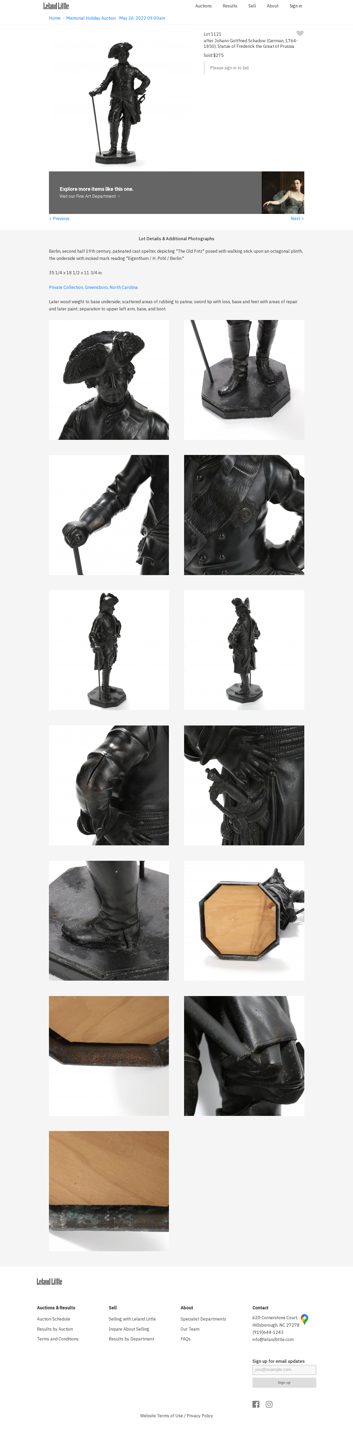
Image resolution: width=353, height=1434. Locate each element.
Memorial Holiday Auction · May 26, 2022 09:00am (115, 18)
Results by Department (131, 1339)
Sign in (296, 6)
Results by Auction (55, 1329)
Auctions (203, 6)
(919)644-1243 (268, 1332)
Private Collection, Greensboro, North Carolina (93, 287)
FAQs (185, 1339)
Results (230, 6)
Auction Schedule (53, 1319)
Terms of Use (170, 1415)
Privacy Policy (200, 1415)
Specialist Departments (203, 1319)
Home (55, 18)
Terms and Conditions (57, 1339)
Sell (252, 6)
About (273, 6)
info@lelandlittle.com (273, 1339)
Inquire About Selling (129, 1329)
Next (297, 218)
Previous (59, 218)
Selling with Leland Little (132, 1319)
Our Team (190, 1329)
